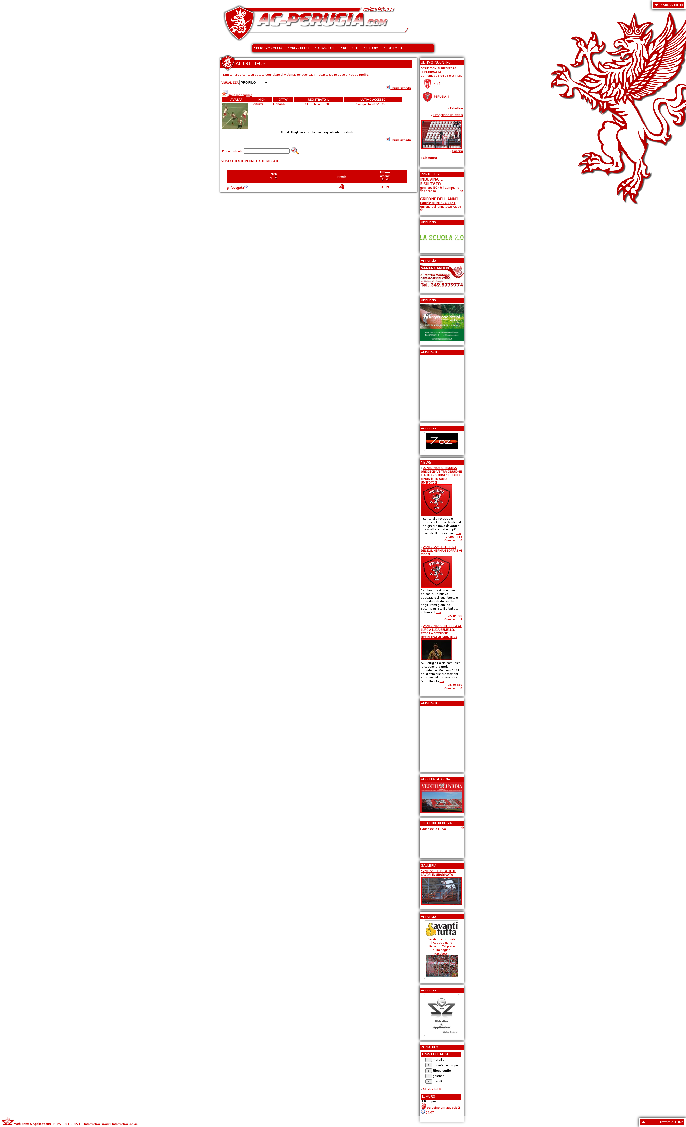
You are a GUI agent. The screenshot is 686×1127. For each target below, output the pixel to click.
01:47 (430, 1112)
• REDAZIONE (325, 48)
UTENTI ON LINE (671, 1122)
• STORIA (371, 48)
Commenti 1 (453, 619)
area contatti (244, 74)
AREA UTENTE (673, 4)
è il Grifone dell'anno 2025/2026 (440, 204)
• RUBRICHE (350, 48)
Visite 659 (454, 685)
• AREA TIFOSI (298, 48)
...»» (458, 533)
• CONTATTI (392, 48)
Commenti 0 (453, 540)
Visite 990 (454, 616)
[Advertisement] (435, 386)
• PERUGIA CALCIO (268, 48)
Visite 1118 (453, 536)
